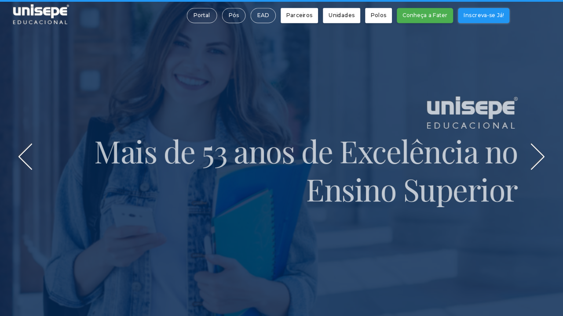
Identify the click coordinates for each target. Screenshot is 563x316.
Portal (202, 15)
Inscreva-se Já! (484, 15)
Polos (378, 15)
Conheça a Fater (424, 15)
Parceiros (299, 15)
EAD (263, 15)
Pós (234, 15)
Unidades (342, 15)
